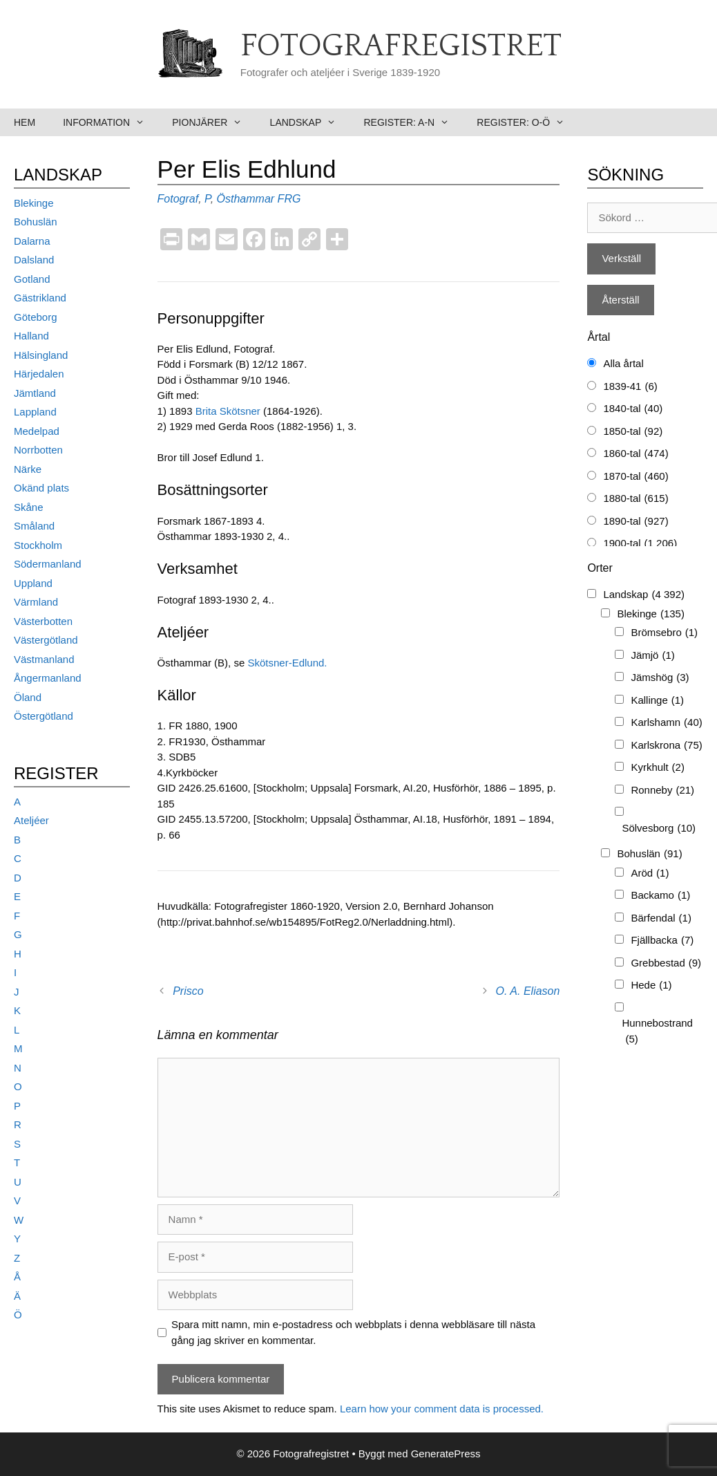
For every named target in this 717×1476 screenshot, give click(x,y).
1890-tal (635, 522)
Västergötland (46, 640)
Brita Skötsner (227, 411)
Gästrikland (40, 297)
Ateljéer (31, 820)
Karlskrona (666, 746)
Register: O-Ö (527, 122)
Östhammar (246, 199)
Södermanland (48, 564)
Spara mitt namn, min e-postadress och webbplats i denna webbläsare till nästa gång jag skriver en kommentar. (353, 1332)
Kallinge (657, 701)
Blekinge (34, 203)
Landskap (310, 122)
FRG (289, 199)
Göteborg (35, 317)
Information (110, 122)
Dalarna (32, 241)
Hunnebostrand (657, 1032)
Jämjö (652, 656)
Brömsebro (664, 633)
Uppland (33, 583)
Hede (651, 985)
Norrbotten (38, 450)
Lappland (35, 412)
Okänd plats (41, 488)
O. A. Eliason (528, 991)
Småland (34, 526)
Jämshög (660, 678)
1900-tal (640, 544)
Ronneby (662, 790)
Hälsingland (41, 355)
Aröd (650, 873)
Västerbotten (43, 621)
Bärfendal (661, 918)
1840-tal (632, 409)
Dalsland (34, 259)
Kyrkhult (658, 768)
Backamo (660, 896)
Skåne (29, 507)
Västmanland (44, 659)
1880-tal (635, 499)
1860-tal (635, 454)
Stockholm (38, 545)
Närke (27, 469)
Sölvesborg (659, 829)
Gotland (32, 279)
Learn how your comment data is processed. (442, 1408)
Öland (27, 697)
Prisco (188, 991)
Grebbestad (666, 963)
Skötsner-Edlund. (287, 663)
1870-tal (635, 477)
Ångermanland (48, 678)
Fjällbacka (662, 941)
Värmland (36, 602)
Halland (31, 336)
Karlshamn (666, 723)
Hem (24, 122)
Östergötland (43, 716)
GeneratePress (446, 1453)
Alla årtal (623, 363)
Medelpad (36, 431)
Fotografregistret (401, 46)
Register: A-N (413, 122)
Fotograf (178, 199)
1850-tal (632, 432)
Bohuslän (35, 221)
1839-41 (630, 387)
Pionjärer (214, 122)
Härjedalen (39, 374)
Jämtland (35, 393)
